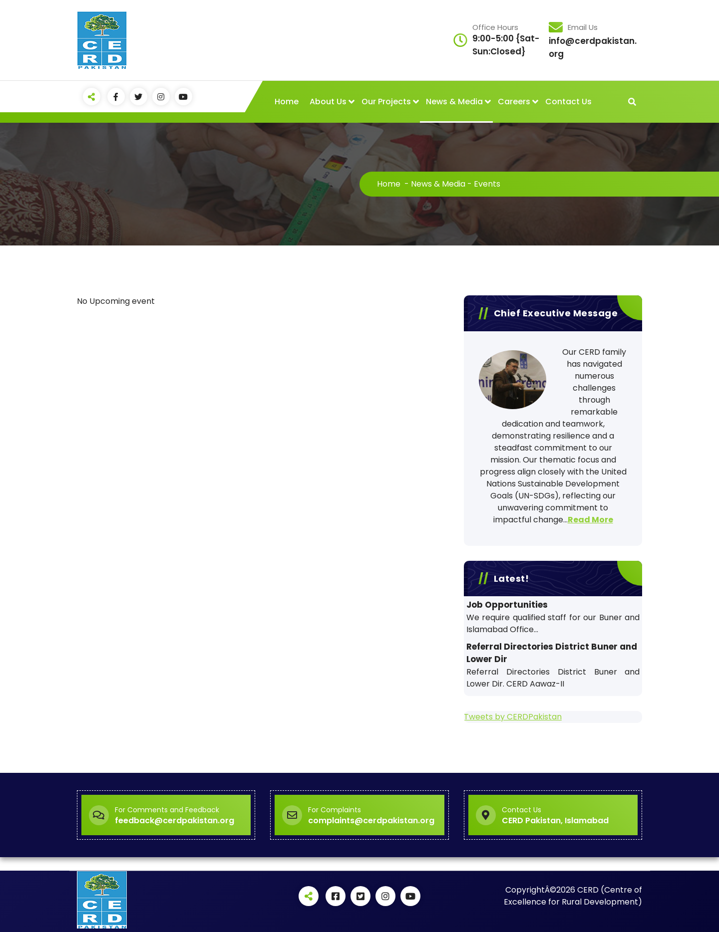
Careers (514, 101)
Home (287, 101)
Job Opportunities (507, 605)
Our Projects (386, 101)
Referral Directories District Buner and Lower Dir (551, 653)
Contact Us (568, 101)
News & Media (454, 101)
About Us (328, 101)
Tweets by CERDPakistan (513, 716)
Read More (590, 519)
